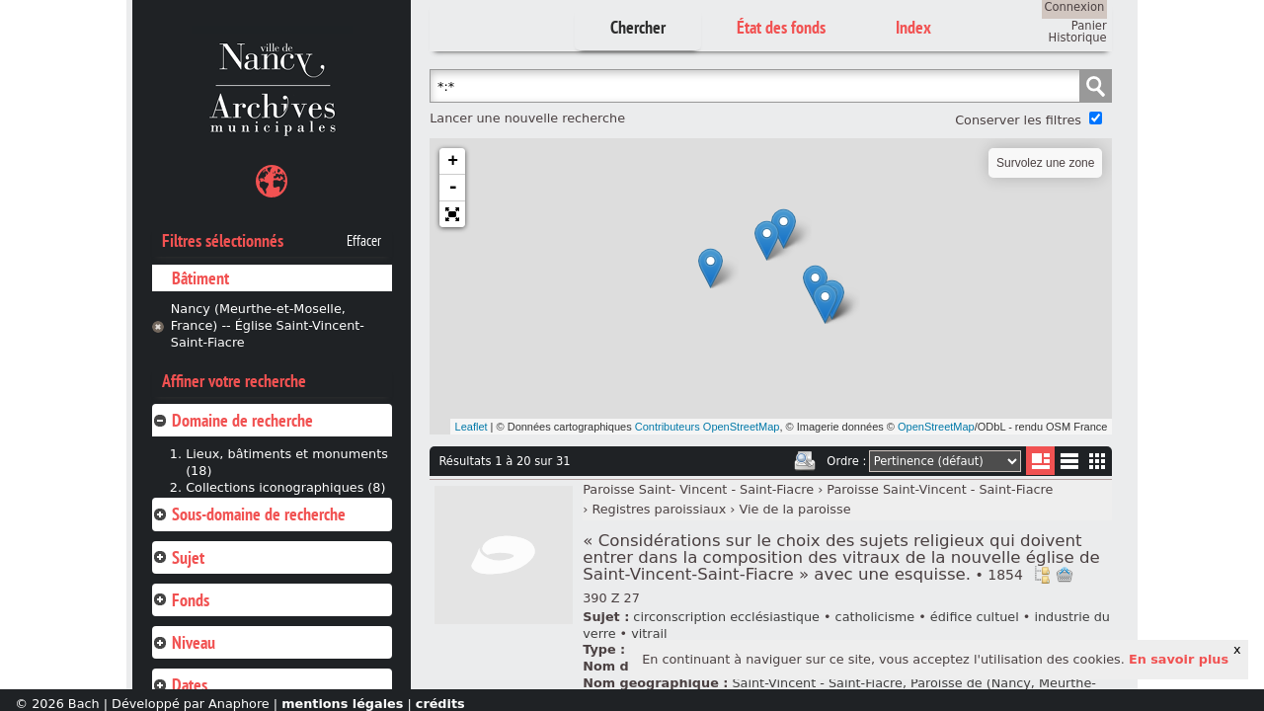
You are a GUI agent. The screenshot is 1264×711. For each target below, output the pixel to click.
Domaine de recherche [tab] (232, 420)
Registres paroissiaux (659, 509)
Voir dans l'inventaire (1042, 575)
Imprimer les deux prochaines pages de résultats (805, 461)
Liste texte (1069, 464)
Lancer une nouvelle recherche (527, 118)
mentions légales (342, 703)
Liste (1040, 460)
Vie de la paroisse (795, 509)
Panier (1089, 26)
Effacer (364, 241)
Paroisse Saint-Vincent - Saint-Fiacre (940, 489)
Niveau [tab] (183, 642)
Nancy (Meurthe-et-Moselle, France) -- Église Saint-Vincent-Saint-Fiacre (267, 325)
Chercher (638, 27)
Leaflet (471, 427)
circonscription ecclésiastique (726, 616)
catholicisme (875, 616)
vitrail (649, 633)
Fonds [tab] (180, 600)
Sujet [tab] (178, 557)
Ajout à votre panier (1064, 575)
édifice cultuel (974, 616)
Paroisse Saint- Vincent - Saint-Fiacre (698, 489)
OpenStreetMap (936, 427)
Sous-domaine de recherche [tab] (249, 514)
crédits (440, 703)
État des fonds (781, 27)
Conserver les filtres (1018, 120)
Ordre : (846, 461)
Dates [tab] (179, 684)
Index (913, 27)
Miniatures (1097, 460)
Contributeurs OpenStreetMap (707, 427)
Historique (1078, 37)
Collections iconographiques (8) (285, 487)
